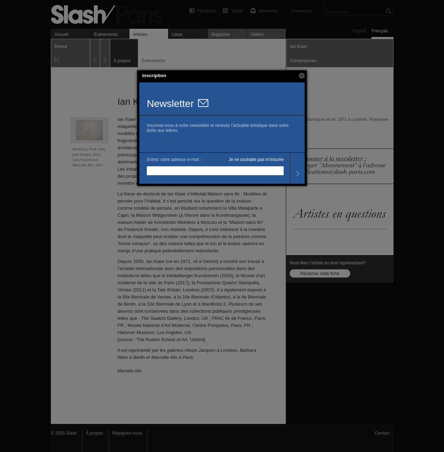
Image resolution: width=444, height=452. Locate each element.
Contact (382, 433)
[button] (302, 76)
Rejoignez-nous (127, 433)
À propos (94, 433)
